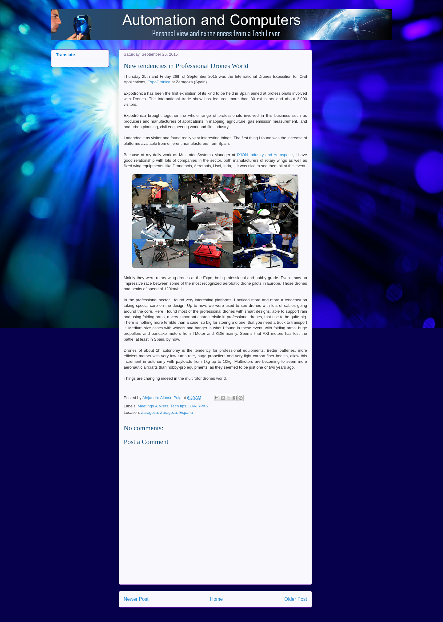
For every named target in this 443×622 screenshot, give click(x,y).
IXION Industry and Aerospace (265, 155)
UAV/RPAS (198, 406)
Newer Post (136, 599)
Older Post (295, 599)
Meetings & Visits (153, 406)
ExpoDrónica (158, 82)
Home (216, 599)
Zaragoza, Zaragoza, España (167, 412)
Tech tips (178, 406)
